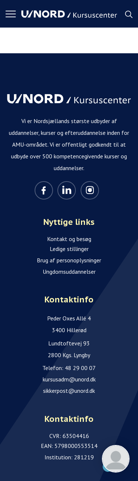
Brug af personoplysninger (69, 260)
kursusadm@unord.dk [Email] (69, 379)
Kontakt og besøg (69, 239)
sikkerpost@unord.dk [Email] (69, 390)
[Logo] (69, 14)
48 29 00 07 (80, 367)
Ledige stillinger (69, 248)
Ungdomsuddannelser (69, 271)
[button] (13, 14)
